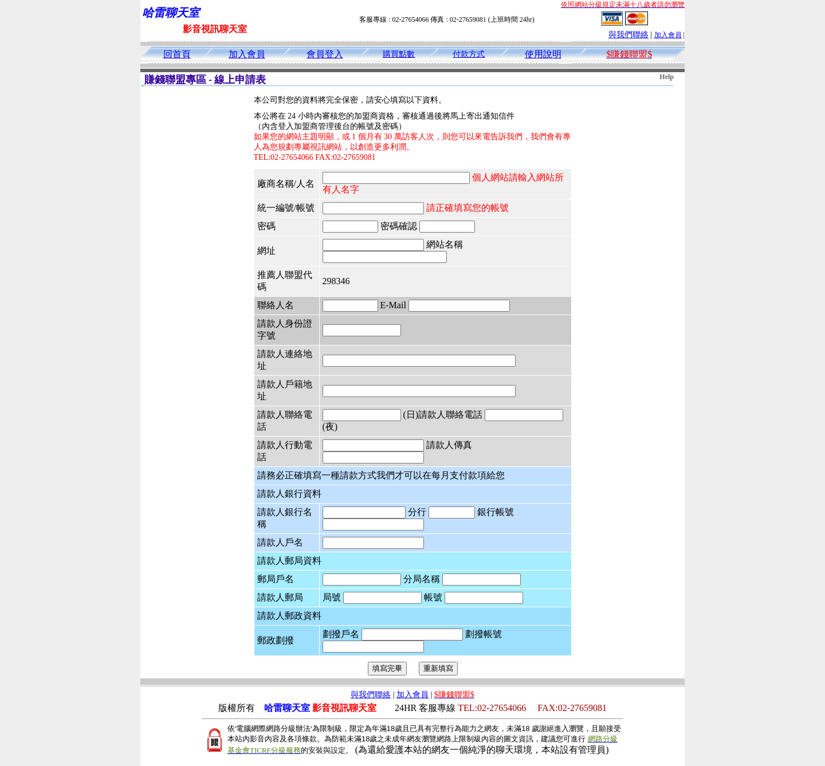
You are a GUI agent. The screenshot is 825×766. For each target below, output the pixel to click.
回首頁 (177, 54)
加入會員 (668, 35)
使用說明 (543, 54)
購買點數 (399, 54)
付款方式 (469, 54)
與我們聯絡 (628, 34)
